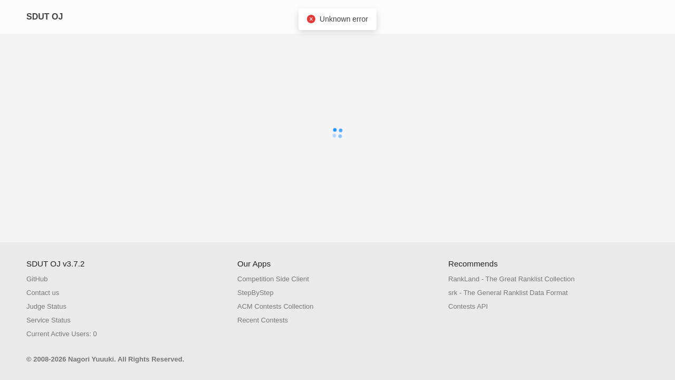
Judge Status (46, 306)
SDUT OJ (44, 16)
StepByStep (255, 293)
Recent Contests (262, 320)
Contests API (468, 306)
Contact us (42, 293)
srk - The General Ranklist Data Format (508, 293)
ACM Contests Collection (275, 306)
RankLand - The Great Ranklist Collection (511, 279)
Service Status (48, 320)
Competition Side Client (273, 279)
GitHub (36, 279)
